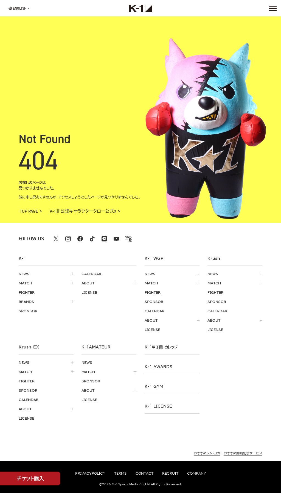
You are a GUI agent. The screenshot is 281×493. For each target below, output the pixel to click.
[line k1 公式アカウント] (104, 239)
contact (144, 473)
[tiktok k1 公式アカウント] (92, 239)
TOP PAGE (29, 211)
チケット (30, 478)
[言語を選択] (17, 8)
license (89, 292)
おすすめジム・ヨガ (207, 453)
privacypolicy (90, 473)
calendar (91, 273)
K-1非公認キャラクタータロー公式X (83, 211)
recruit (170, 473)
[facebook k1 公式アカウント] (80, 239)
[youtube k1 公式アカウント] (116, 239)
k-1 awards (158, 367)
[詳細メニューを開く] (273, 8)
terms (120, 473)
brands (26, 301)
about (88, 283)
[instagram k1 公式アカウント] (68, 239)
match (25, 283)
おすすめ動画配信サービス (243, 453)
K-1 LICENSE (158, 406)
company (196, 473)
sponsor (28, 311)
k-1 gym (154, 386)
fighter (27, 292)
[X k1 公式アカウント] (56, 239)
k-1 (161, 347)
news (24, 273)
